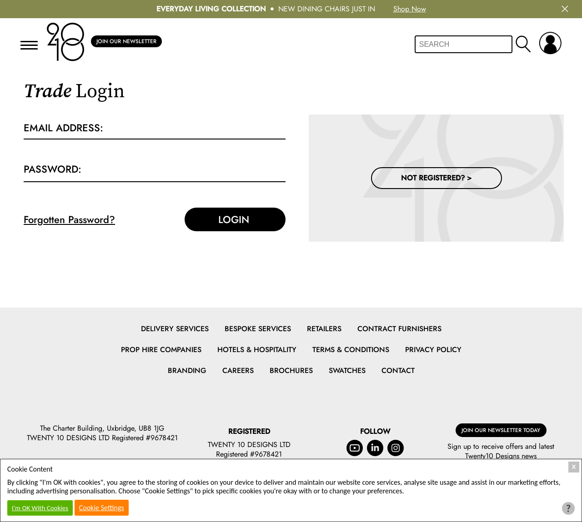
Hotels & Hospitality (256, 349)
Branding (187, 370)
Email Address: (63, 127)
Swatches (347, 370)
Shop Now (409, 9)
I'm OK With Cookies (40, 508)
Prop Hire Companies (161, 349)
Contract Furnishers (399, 328)
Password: (52, 169)
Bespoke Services (258, 328)
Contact (398, 370)
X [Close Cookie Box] (574, 466)
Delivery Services (175, 328)
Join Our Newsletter (126, 41)
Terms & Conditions (350, 349)
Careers (238, 370)
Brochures (291, 370)
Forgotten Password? (69, 219)
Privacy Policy (433, 349)
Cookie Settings (101, 507)
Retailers (324, 328)
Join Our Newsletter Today (501, 430)
